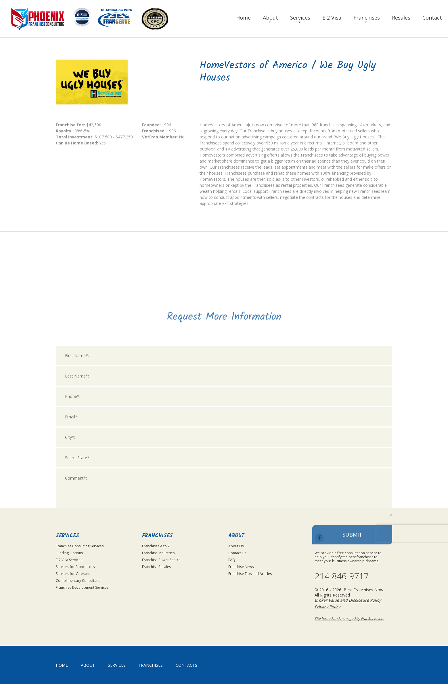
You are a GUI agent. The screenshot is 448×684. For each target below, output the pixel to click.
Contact (432, 17)
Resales (401, 17)
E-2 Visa (331, 17)
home (62, 665)
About (270, 17)
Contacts (186, 665)
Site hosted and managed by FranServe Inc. (349, 618)
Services (300, 17)
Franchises (366, 17)
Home (243, 17)
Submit (352, 605)
